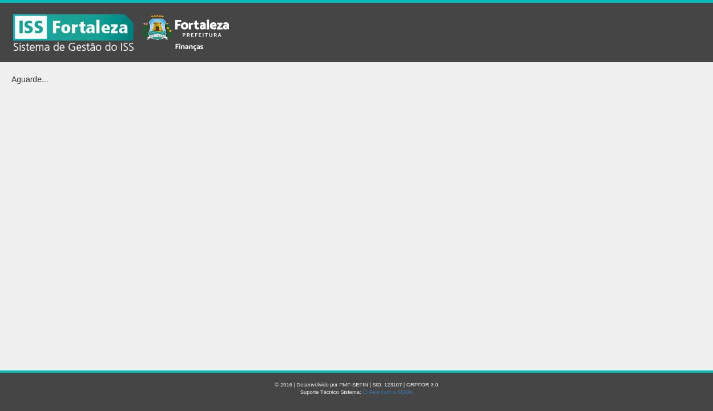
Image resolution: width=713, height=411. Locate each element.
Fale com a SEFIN (387, 392)
